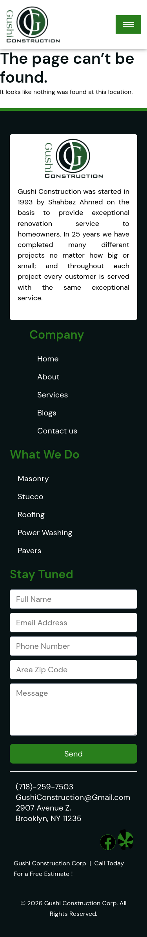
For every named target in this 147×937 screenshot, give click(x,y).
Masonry (33, 478)
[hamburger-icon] (128, 24)
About (48, 377)
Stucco (31, 496)
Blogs (46, 413)
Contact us (57, 431)
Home (48, 359)
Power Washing (45, 532)
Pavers (29, 550)
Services (52, 395)
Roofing (31, 514)
